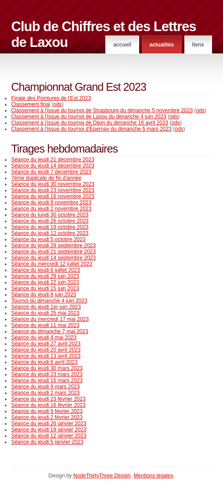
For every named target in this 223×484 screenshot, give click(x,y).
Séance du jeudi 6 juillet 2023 (45, 270)
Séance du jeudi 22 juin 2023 (45, 282)
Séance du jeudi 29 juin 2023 (45, 276)
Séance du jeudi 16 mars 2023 (47, 380)
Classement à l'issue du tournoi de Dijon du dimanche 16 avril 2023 (89, 123)
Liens (198, 45)
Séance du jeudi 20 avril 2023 (45, 350)
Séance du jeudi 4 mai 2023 (43, 338)
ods (57, 104)
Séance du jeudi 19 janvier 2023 (48, 430)
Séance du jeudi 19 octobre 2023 (49, 227)
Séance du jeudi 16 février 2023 (48, 405)
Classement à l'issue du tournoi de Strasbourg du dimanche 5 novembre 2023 (102, 110)
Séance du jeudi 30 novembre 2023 (52, 184)
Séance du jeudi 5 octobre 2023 (48, 239)
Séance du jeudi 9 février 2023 (47, 411)
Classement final (30, 104)
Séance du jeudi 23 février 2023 (48, 399)
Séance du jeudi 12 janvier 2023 (48, 436)
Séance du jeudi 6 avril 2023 (44, 362)
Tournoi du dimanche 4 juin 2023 (49, 301)
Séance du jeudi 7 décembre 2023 (51, 172)
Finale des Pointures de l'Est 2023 (51, 98)
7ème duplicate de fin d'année (46, 178)
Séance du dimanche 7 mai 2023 (49, 331)
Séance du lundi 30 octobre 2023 (49, 215)
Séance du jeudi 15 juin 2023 (45, 288)
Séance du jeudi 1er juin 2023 (46, 307)
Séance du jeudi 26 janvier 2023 (48, 423)
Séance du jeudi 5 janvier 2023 (47, 442)
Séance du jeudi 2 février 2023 (47, 417)
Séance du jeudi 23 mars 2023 (47, 374)
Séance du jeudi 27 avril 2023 (45, 344)
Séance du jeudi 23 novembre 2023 (52, 190)
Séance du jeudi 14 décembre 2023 (52, 166)
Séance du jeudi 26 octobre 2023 (49, 221)
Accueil (122, 45)
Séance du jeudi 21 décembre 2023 (52, 160)
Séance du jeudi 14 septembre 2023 (53, 258)
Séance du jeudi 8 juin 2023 (43, 295)
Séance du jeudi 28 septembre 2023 (53, 245)
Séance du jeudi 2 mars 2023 (45, 393)
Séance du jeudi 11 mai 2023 (45, 325)
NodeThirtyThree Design (102, 476)
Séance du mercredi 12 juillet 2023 (51, 264)
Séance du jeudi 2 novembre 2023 (51, 209)
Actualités (161, 45)
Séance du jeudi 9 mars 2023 (45, 387)
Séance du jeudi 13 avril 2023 (45, 356)
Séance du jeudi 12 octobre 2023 (49, 233)
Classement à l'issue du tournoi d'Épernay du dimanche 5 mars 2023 (91, 129)
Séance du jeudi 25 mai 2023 (45, 313)
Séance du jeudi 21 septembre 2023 (53, 252)
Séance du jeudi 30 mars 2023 (47, 368)
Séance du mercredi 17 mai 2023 (50, 319)
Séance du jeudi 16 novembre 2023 (52, 196)
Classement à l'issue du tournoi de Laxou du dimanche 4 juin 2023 (88, 117)
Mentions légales (153, 476)
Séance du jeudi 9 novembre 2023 (51, 202)
